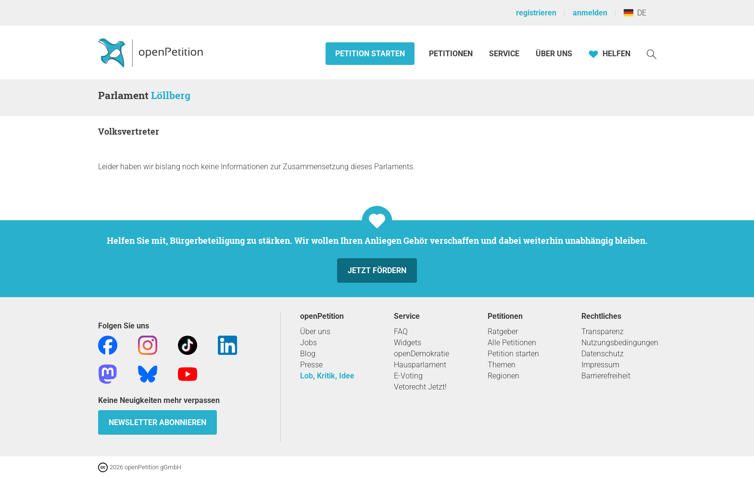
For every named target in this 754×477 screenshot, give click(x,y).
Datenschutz (602, 353)
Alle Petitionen (512, 342)
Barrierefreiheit (605, 375)
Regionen (503, 375)
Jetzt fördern (377, 270)
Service (504, 53)
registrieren (536, 12)
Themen (501, 364)
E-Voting (408, 375)
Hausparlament (420, 364)
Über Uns (554, 53)
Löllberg (170, 95)
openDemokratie (421, 353)
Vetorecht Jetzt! (420, 386)
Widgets (407, 342)
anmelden (590, 12)
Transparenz (602, 331)
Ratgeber (503, 331)
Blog (307, 353)
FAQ (401, 331)
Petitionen (452, 53)
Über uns (315, 331)
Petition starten (370, 53)
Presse (311, 364)
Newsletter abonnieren (157, 422)
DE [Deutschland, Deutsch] (635, 12)
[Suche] (651, 53)
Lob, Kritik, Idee (327, 375)
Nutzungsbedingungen (619, 342)
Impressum (600, 364)
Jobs (308, 342)
